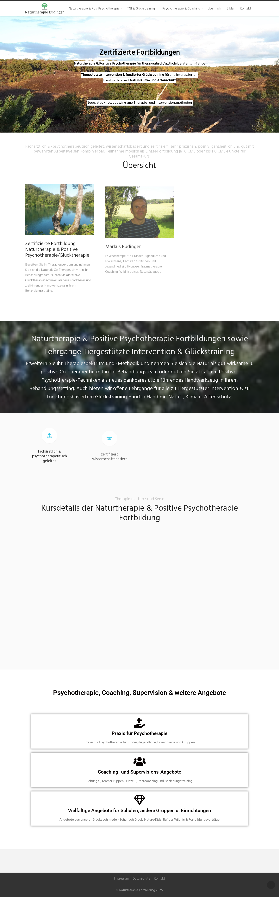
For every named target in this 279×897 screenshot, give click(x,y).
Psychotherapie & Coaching (181, 8)
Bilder (230, 8)
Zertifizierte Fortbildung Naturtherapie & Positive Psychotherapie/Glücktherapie (57, 253)
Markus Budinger (123, 259)
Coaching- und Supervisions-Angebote (139, 772)
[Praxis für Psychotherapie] (139, 723)
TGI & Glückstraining (141, 8)
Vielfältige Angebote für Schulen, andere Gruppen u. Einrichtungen (139, 810)
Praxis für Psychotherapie (139, 733)
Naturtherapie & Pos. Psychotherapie (94, 8)
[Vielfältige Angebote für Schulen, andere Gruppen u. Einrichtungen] (139, 800)
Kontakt (245, 8)
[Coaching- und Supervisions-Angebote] (139, 761)
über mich (214, 8)
